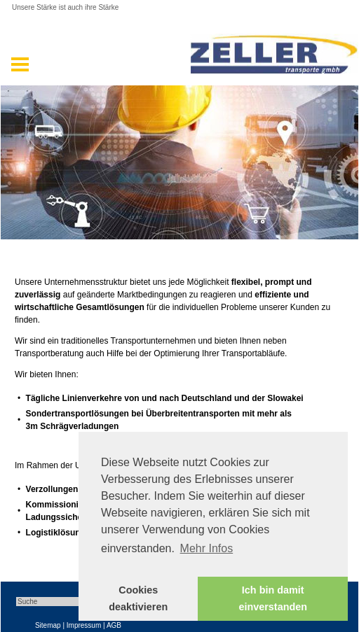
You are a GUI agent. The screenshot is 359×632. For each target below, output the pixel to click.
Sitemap (48, 625)
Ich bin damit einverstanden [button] (272, 598)
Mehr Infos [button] (206, 548)
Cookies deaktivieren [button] (138, 598)
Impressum (84, 625)
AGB (114, 625)
